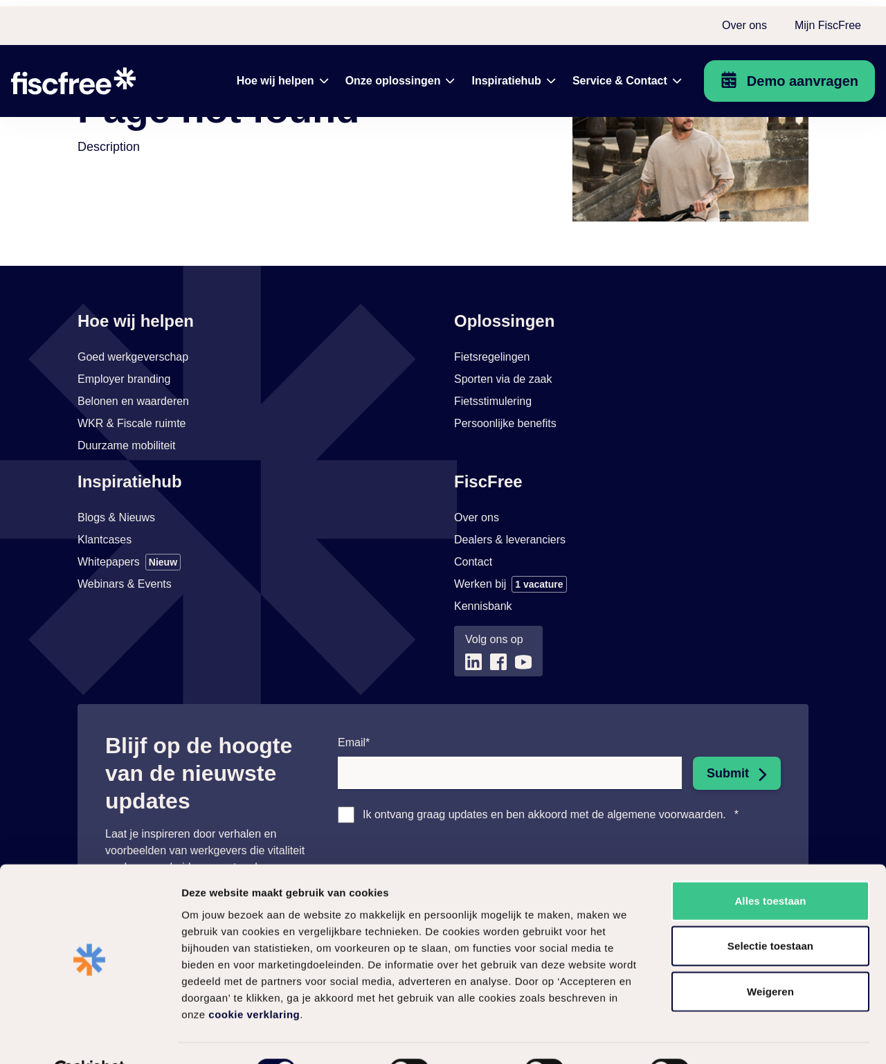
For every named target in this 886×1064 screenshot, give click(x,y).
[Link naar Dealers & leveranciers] (510, 605)
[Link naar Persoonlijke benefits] (505, 488)
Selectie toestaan (770, 913)
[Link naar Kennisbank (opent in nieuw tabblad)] (483, 671)
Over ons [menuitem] (744, 19)
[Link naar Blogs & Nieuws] (116, 583)
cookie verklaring (254, 980)
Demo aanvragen (802, 74)
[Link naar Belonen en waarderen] (133, 466)
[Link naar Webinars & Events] (125, 649)
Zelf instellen (747, 1037)
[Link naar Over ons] (476, 583)
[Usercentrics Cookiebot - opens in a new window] (89, 1037)
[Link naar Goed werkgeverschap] (133, 422)
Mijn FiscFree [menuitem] (828, 19)
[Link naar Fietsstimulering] (493, 466)
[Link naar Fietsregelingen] (492, 422)
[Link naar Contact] (473, 627)
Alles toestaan (770, 867)
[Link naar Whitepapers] (129, 627)
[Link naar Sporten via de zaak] (503, 444)
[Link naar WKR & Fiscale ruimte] (132, 488)
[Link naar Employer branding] (124, 444)
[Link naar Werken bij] (510, 649)
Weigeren (770, 958)
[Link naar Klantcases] (105, 605)
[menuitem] (283, 74)
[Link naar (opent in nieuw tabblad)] (473, 727)
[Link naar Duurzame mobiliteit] (126, 511)
